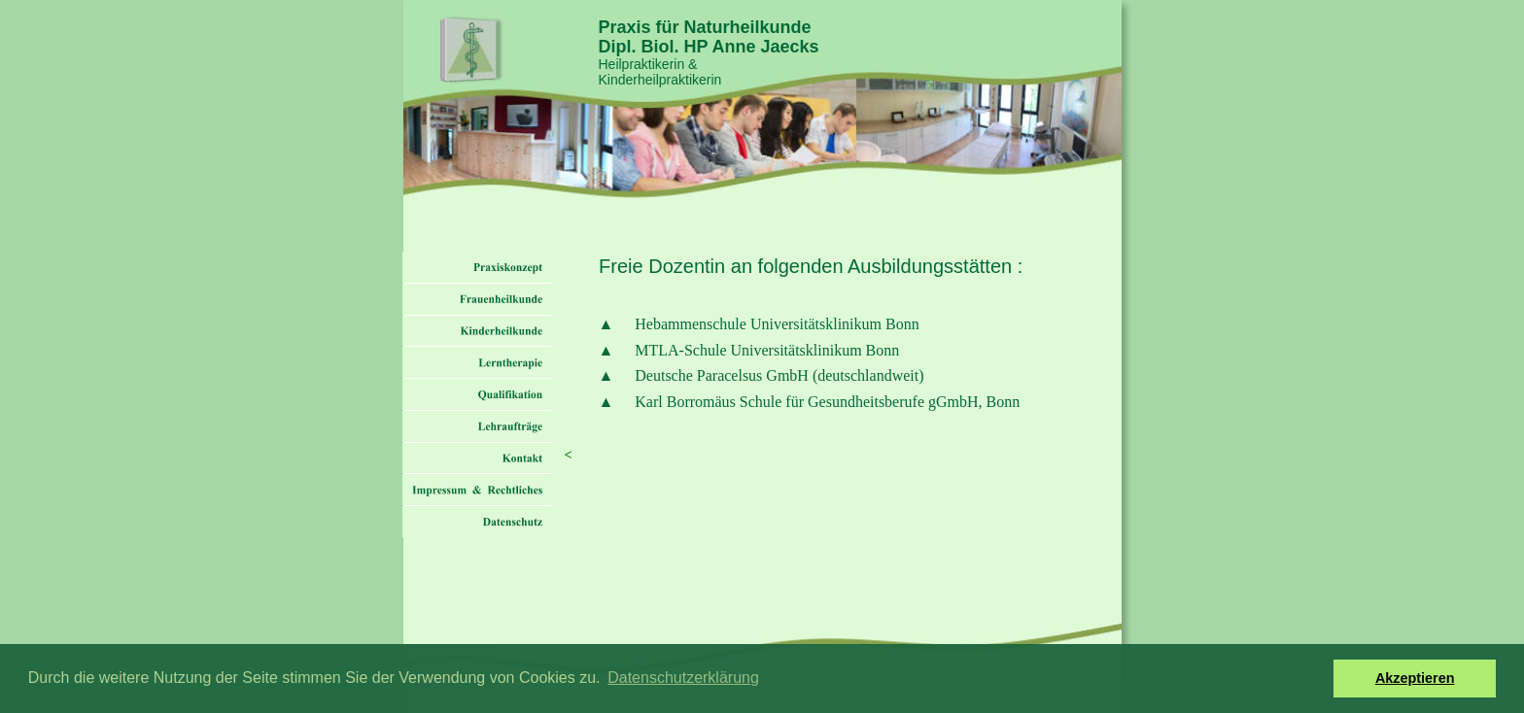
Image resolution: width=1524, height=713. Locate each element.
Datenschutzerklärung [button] (683, 677)
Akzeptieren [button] (1415, 678)
